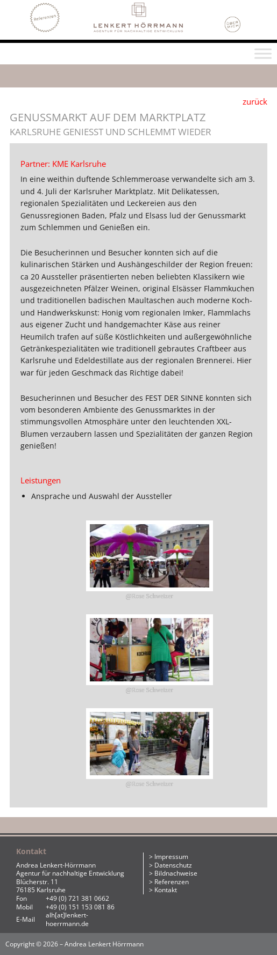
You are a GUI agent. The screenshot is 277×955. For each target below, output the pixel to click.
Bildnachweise (175, 873)
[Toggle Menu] (263, 54)
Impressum (171, 856)
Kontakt (165, 889)
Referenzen (171, 881)
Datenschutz (173, 865)
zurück (255, 101)
